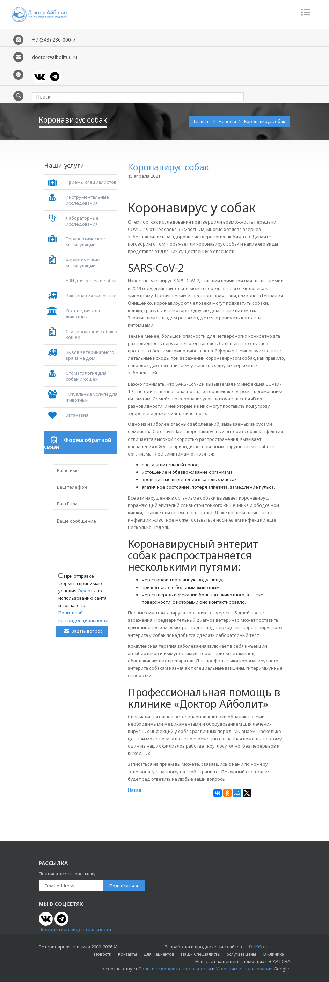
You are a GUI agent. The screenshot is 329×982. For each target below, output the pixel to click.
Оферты (87, 591)
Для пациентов (159, 954)
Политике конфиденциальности (174, 969)
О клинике (273, 954)
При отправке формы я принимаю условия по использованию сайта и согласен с (83, 598)
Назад (134, 790)
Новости (228, 121)
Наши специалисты (200, 954)
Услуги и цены (241, 954)
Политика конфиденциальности (75, 929)
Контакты (127, 954)
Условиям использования (244, 969)
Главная (203, 121)
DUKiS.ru (258, 947)
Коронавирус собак (264, 121)
